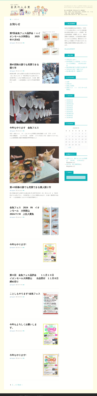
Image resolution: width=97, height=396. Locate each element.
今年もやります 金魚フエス (24, 126)
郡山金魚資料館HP (70, 49)
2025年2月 (69, 111)
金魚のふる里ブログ (24, 393)
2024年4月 (69, 117)
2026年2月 (69, 102)
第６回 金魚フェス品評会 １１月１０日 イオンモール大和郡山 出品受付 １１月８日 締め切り (35, 276)
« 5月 (69, 147)
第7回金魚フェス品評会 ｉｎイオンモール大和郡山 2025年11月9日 (25, 36)
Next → (20, 382)
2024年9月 (69, 115)
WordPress (40, 393)
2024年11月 (70, 113)
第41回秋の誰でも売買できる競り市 (76, 67)
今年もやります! (18, 243)
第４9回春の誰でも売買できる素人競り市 (30, 186)
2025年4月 (69, 109)
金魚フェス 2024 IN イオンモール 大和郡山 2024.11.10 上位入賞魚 (24, 210)
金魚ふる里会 (70, 85)
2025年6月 (69, 108)
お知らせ (69, 83)
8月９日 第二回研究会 (73, 164)
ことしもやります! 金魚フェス (25, 291)
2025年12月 (70, 104)
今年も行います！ (71, 59)
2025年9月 (69, 106)
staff (67, 82)
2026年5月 (69, 100)
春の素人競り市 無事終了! (74, 71)
